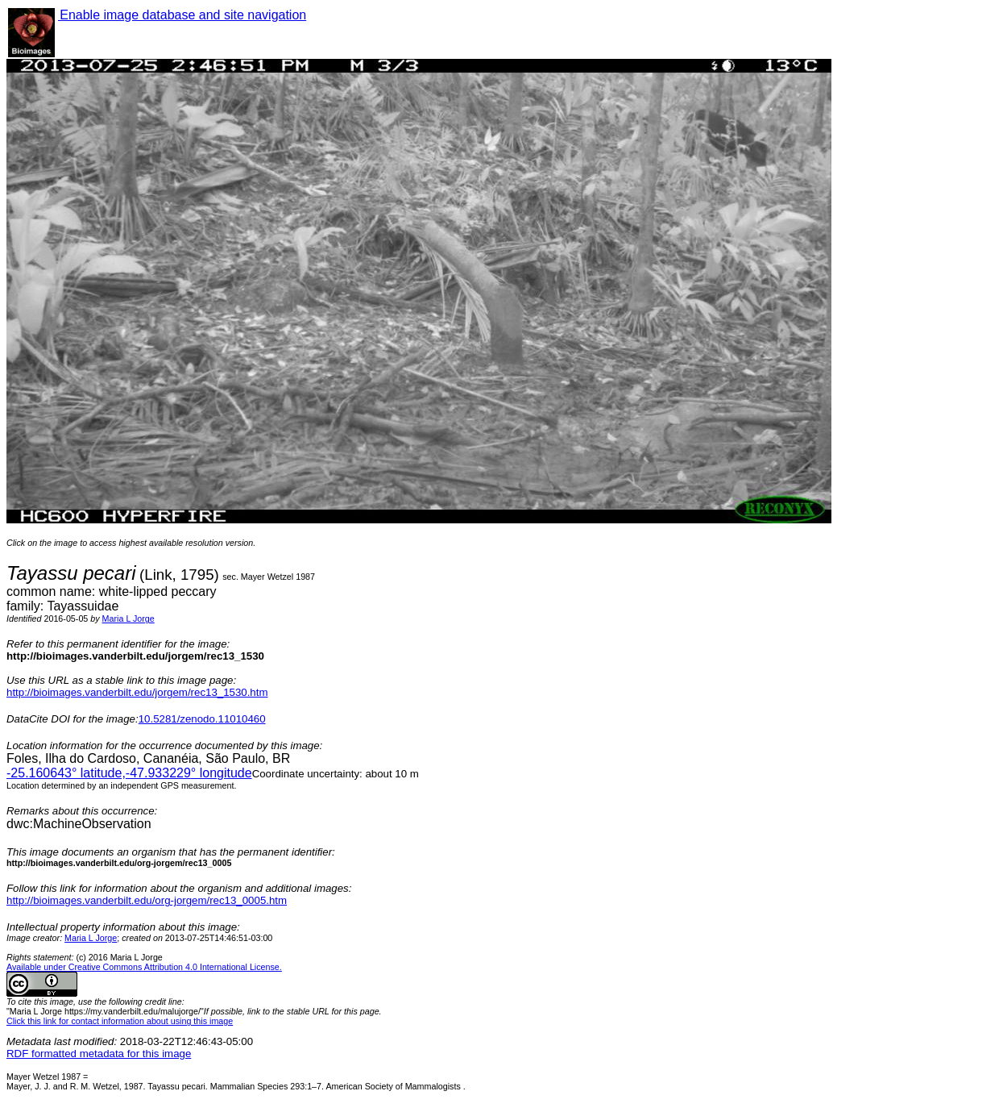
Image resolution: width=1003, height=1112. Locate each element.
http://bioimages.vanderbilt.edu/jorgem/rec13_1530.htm (136, 692)
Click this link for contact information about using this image (119, 1021)
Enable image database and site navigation (182, 15)
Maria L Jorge (128, 618)
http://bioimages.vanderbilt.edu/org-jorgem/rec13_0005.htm (146, 900)
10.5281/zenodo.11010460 (202, 719)
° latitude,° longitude (129, 773)
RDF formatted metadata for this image (98, 1053)
